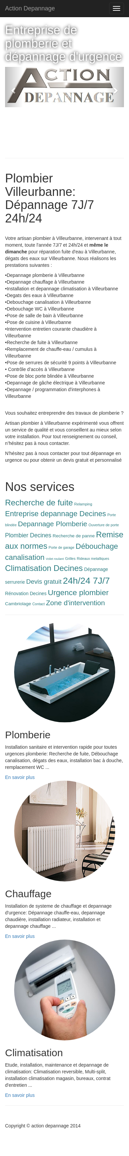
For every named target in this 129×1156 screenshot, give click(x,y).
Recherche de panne (74, 535)
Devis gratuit (44, 581)
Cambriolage (18, 603)
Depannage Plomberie (52, 524)
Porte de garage (61, 547)
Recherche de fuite (39, 502)
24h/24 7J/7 (86, 581)
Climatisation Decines (44, 568)
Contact (38, 604)
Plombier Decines (28, 535)
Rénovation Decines (25, 593)
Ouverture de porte (104, 525)
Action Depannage (30, 8)
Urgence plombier (78, 592)
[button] (14, 87)
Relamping (83, 504)
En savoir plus (20, 777)
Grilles (70, 558)
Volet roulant (55, 559)
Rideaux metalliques (93, 558)
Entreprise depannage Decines (55, 513)
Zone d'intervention (75, 603)
